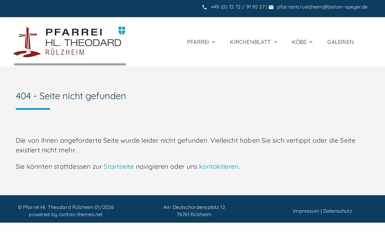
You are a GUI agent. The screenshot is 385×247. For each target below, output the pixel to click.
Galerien (340, 41)
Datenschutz (337, 211)
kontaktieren (218, 166)
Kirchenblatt (254, 41)
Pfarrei (201, 41)
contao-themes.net (81, 214)
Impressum (306, 211)
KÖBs (303, 41)
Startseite (119, 166)
